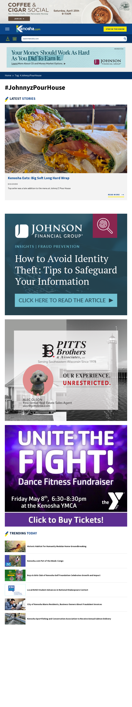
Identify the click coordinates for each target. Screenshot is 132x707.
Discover (13, 184)
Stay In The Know (115, 29)
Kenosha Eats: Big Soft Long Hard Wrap (38, 178)
